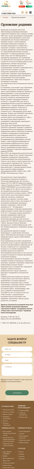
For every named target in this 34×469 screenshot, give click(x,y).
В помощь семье (8, 406)
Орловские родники (9, 463)
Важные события (8, 414)
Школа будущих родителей (23, 437)
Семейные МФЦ (24, 410)
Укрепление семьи (24, 440)
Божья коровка (7, 465)
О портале (21, 448)
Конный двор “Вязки (9, 467)
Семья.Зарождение (24, 431)
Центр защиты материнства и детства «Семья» (9, 433)
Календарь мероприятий (7, 417)
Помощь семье (23, 417)
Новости (5, 421)
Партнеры (22, 459)
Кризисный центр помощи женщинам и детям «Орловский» (9, 439)
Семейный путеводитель (23, 414)
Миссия (21, 452)
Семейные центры (8, 428)
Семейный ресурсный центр (24, 407)
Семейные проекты (25, 428)
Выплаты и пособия (8, 412)
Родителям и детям (8, 410)
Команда (21, 454)
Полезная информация (6, 424)
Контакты (21, 456)
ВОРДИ (5, 456)
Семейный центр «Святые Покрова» (8, 444)
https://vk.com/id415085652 (10, 319)
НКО (3, 448)
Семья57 (21, 434)
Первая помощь (23, 442)
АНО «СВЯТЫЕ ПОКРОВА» (7, 453)
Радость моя (6, 461)
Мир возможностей (8, 458)
